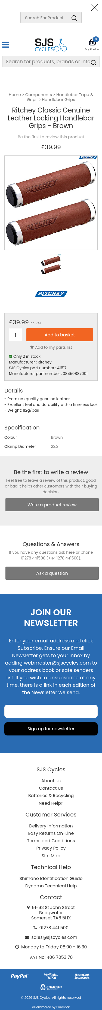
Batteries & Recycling (51, 795)
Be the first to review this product (51, 136)
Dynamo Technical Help (51, 886)
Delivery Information (51, 826)
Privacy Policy (51, 848)
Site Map (51, 856)
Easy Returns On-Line (51, 833)
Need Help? (51, 803)
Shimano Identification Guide (51, 878)
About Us (51, 781)
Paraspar (63, 1007)
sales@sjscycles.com (54, 937)
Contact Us (51, 788)
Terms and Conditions (51, 841)
